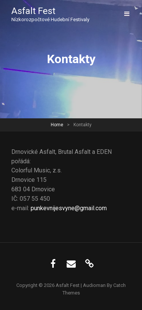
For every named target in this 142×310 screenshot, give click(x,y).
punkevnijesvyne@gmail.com (69, 208)
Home (57, 124)
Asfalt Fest (33, 11)
